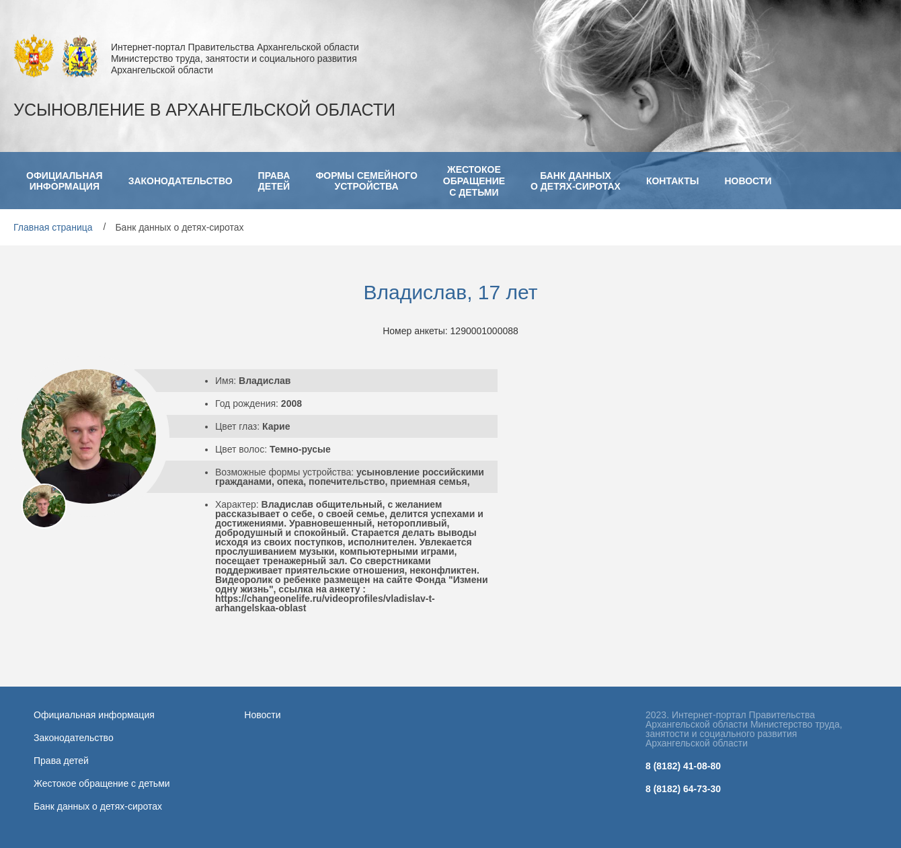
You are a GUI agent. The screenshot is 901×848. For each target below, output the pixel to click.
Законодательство (74, 737)
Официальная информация (94, 714)
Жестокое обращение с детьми (102, 783)
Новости (262, 714)
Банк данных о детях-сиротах (98, 806)
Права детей (61, 760)
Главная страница (53, 227)
